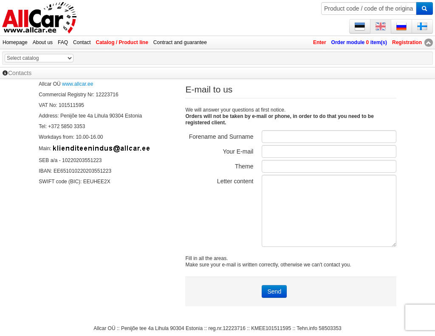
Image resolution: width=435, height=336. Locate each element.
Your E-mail (238, 151)
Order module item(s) (359, 42)
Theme (244, 166)
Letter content (235, 181)
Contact (81, 42)
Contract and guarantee (180, 42)
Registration (407, 42)
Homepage (15, 42)
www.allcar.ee (77, 84)
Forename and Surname (221, 136)
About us (43, 42)
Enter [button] (319, 42)
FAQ (63, 42)
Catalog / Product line (122, 42)
